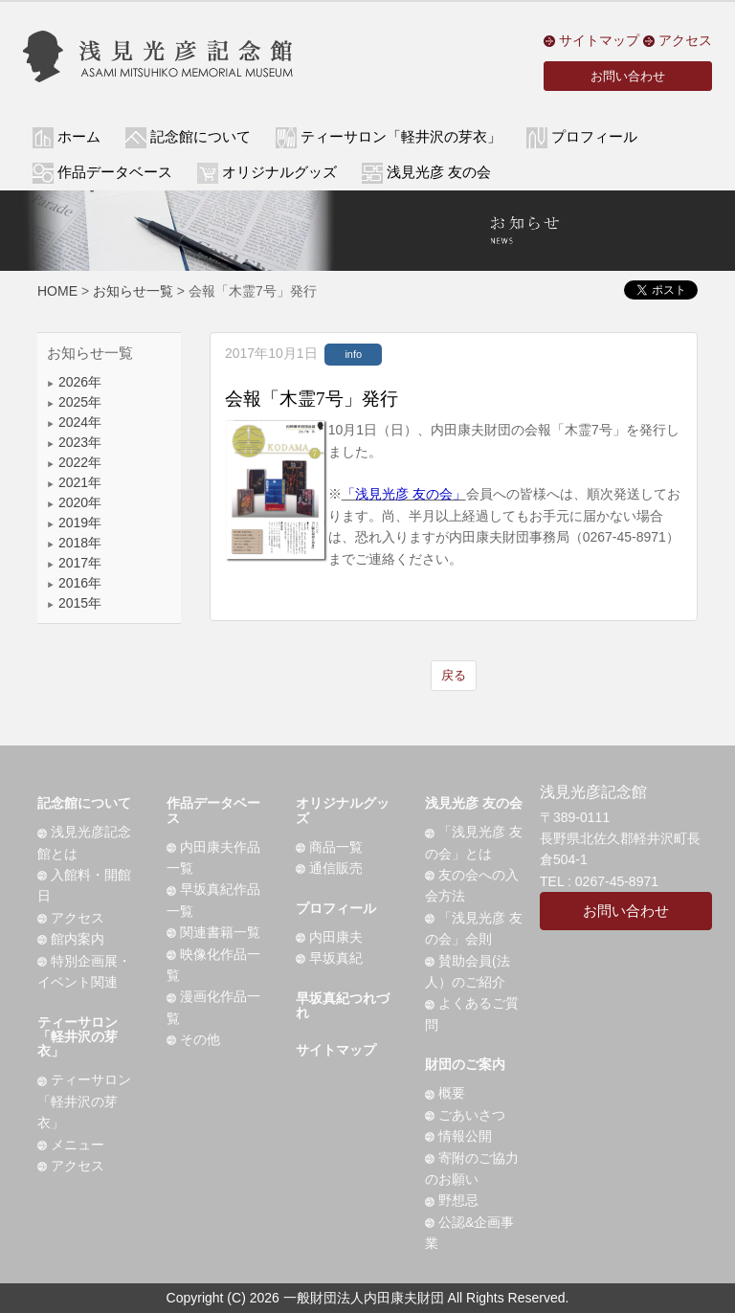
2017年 (74, 562)
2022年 (74, 462)
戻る (453, 675)
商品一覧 (329, 847)
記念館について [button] (200, 137)
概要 (445, 1093)
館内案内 (70, 938)
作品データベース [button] (114, 172)
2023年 (74, 442)
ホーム (78, 137)
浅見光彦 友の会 (474, 803)
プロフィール (336, 908)
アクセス (677, 40)
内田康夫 (329, 937)
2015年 (74, 603)
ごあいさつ (465, 1115)
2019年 (74, 522)
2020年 (74, 502)
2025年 (74, 402)
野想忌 (452, 1200)
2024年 (74, 422)
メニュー (70, 1144)
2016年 (74, 582)
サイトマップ (591, 40)
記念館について (84, 803)
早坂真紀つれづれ (343, 1005)
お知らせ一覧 (133, 291)
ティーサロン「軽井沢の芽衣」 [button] (401, 137)
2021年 (74, 482)
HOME (57, 291)
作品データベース (213, 810)
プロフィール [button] (594, 137)
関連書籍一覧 (213, 932)
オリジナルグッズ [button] (279, 172)
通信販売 (329, 868)
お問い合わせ (627, 76)
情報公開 (458, 1136)
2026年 (74, 381)
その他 (193, 1039)
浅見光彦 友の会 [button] (439, 172)
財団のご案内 (465, 1064)
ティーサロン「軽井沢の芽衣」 (77, 1036)
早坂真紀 (329, 958)
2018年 (74, 542)
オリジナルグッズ (343, 810)
